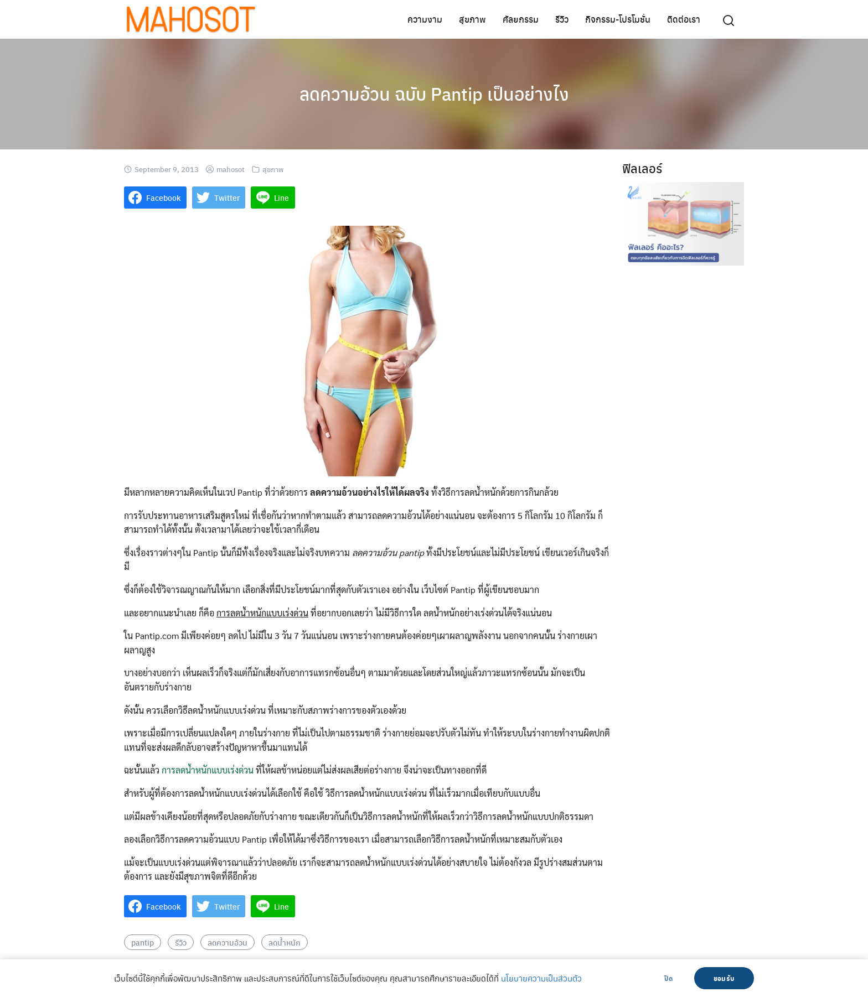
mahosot (230, 169)
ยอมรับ (724, 978)
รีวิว (562, 19)
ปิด (668, 978)
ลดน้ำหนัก (284, 942)
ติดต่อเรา (683, 19)
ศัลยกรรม (521, 19)
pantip (142, 942)
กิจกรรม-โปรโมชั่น (617, 19)
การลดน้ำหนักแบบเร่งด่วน (208, 770)
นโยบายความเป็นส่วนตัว (541, 978)
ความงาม (424, 19)
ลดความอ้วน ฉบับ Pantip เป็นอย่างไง (434, 93)
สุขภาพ (472, 19)
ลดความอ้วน (227, 942)
